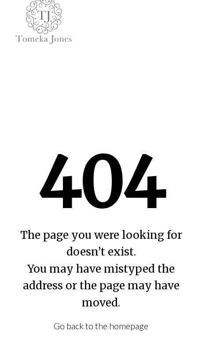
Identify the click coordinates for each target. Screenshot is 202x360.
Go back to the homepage (101, 325)
